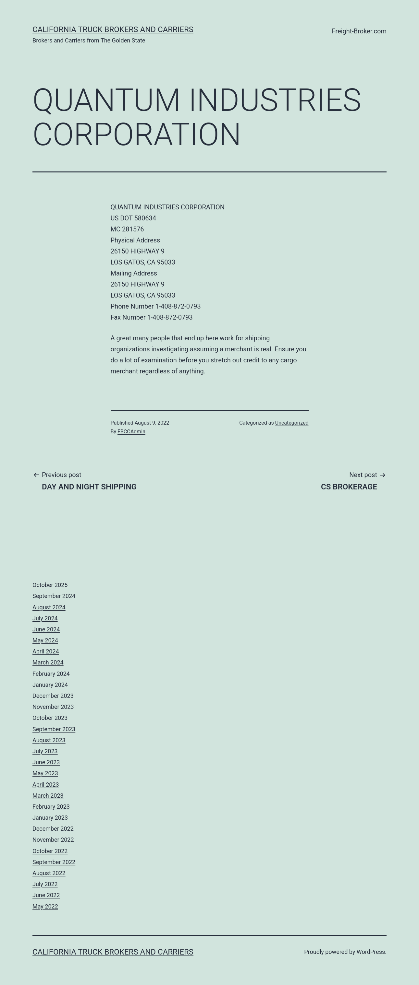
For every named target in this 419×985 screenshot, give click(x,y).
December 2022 (53, 828)
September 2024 (53, 595)
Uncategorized (292, 423)
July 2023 (45, 751)
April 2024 (45, 651)
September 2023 (53, 729)
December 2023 (53, 695)
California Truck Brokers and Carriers (112, 29)
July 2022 (45, 884)
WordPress (371, 951)
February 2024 (51, 673)
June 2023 (46, 762)
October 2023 (50, 717)
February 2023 (51, 806)
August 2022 (49, 873)
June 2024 (46, 629)
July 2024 (45, 618)
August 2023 (49, 740)
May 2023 (45, 773)
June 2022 (46, 895)
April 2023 (45, 784)
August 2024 (49, 607)
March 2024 (48, 662)
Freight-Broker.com (359, 31)
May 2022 (45, 906)
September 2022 (53, 862)
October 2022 (50, 851)
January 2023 (50, 817)
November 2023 (53, 706)
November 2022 (53, 839)
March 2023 (48, 795)
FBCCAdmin (131, 431)
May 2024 (45, 640)
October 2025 (50, 584)
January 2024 (50, 684)
